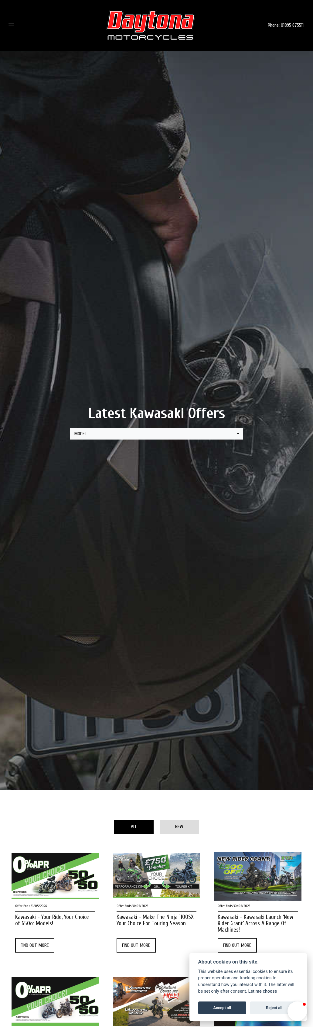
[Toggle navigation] (20, 25)
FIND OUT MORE (35, 945)
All (134, 826)
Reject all (274, 1007)
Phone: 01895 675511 (286, 25)
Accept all (222, 1007)
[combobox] (156, 434)
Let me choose (262, 991)
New (179, 826)
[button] (297, 1011)
